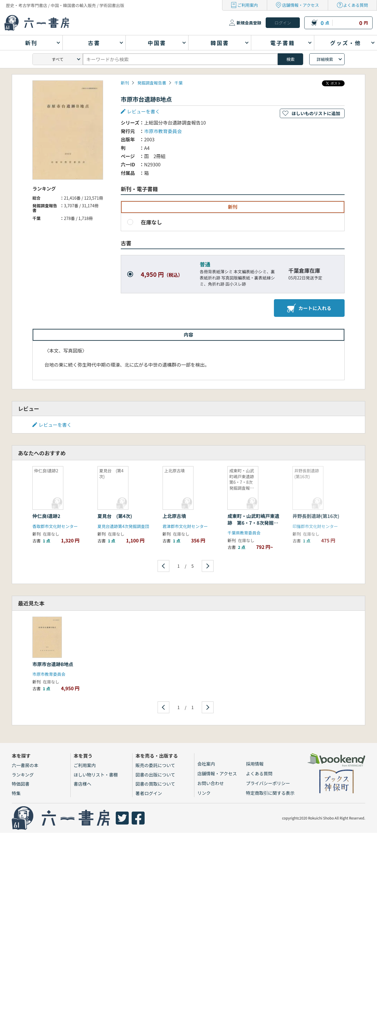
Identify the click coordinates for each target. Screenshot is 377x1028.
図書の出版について (155, 775)
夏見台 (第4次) (114, 515)
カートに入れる (309, 308)
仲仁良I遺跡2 (46, 515)
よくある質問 (355, 5)
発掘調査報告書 (151, 83)
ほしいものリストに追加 (316, 113)
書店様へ (82, 784)
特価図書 (20, 784)
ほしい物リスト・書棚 (96, 775)
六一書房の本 (25, 765)
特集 (16, 793)
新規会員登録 (249, 23)
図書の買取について (155, 784)
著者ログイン (148, 793)
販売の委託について (155, 765)
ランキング (23, 775)
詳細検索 (325, 59)
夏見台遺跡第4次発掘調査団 (123, 526)
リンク (204, 793)
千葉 (178, 83)
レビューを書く (143, 111)
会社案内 (206, 764)
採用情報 (255, 764)
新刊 (125, 83)
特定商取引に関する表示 (270, 793)
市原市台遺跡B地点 (52, 664)
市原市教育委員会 (163, 131)
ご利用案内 (247, 5)
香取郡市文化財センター (55, 526)
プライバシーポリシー (268, 783)
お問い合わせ (210, 783)
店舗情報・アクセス (300, 5)
